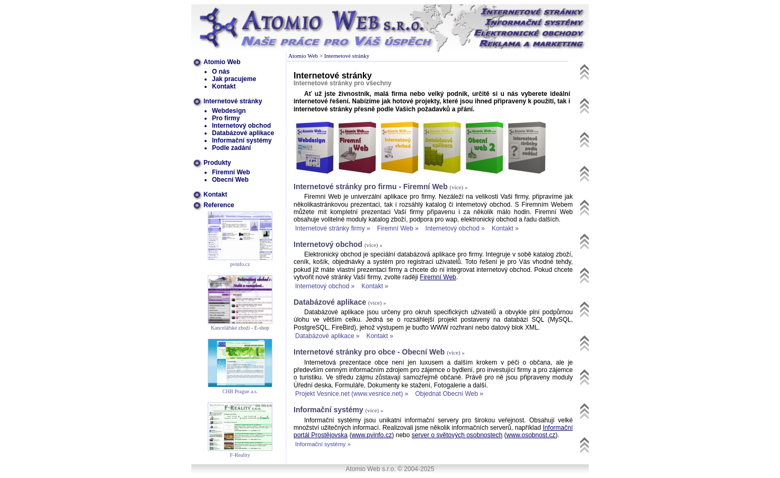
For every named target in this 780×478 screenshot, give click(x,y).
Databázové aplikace (243, 133)
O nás (220, 71)
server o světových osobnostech (457, 435)
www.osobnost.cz (531, 435)
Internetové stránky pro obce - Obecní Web (369, 352)
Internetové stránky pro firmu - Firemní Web (371, 186)
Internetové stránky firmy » (332, 228)
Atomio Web (222, 62)
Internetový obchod (241, 125)
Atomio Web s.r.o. (370, 469)
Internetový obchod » (455, 228)
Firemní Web (231, 172)
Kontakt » (505, 228)
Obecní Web (230, 179)
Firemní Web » (397, 228)
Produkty (217, 162)
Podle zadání (231, 148)
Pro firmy (226, 118)
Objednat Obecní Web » (449, 393)
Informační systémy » (323, 444)
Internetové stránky (232, 101)
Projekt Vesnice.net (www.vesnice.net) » (351, 393)
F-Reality (240, 455)
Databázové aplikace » (327, 336)
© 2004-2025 (416, 469)
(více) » (459, 187)
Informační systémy (242, 140)
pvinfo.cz (240, 264)
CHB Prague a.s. (240, 391)
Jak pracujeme (234, 79)
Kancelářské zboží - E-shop (240, 328)
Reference (218, 205)
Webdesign (229, 110)
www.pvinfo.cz (371, 435)
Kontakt (224, 86)
